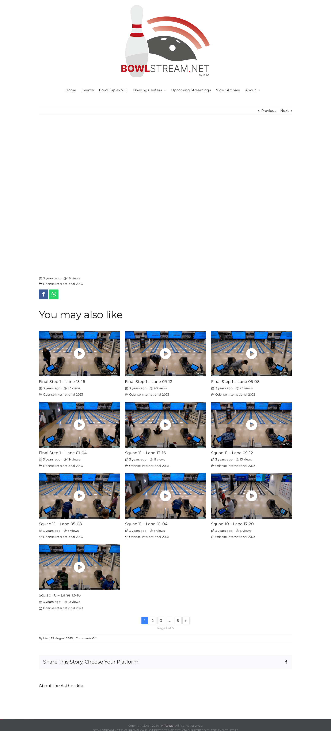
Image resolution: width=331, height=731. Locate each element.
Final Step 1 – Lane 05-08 (235, 381)
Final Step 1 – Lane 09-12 (148, 381)
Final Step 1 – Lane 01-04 (63, 453)
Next (284, 111)
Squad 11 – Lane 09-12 (232, 453)
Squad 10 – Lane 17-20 (232, 524)
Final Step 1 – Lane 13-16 (62, 381)
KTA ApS (167, 725)
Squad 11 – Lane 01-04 (146, 524)
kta (45, 638)
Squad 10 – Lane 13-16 (60, 595)
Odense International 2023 (63, 284)
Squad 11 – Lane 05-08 (60, 524)
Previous (268, 111)
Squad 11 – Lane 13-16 (145, 453)
